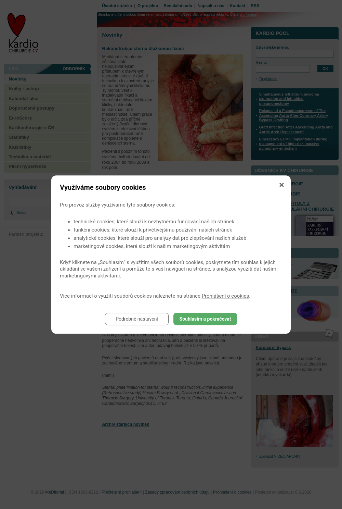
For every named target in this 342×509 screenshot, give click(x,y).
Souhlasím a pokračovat (205, 319)
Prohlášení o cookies (225, 296)
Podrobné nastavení (137, 319)
